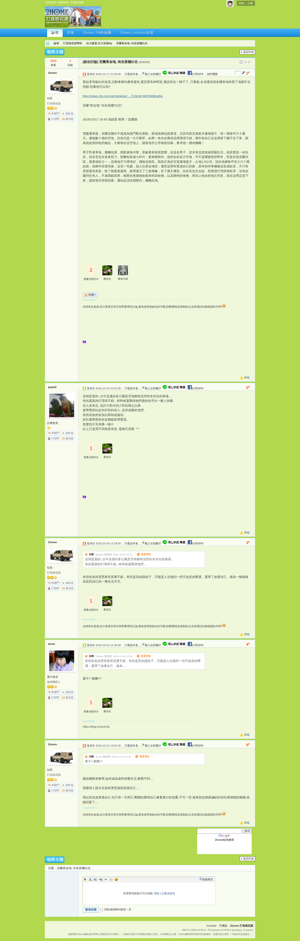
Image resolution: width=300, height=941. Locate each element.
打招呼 (55, 118)
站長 (49, 98)
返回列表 (248, 52)
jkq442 (52, 387)
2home (52, 72)
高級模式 (207, 879)
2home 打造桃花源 (47, 43)
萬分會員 (52, 676)
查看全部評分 (91, 279)
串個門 (55, 113)
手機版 (223, 925)
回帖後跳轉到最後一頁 (115, 909)
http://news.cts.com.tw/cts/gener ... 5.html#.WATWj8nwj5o (123, 96)
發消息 (69, 118)
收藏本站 (63, 2)
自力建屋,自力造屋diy (99, 43)
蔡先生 (107, 278)
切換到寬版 (77, 2)
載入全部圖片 (153, 74)
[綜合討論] (90, 62)
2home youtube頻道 (137, 32)
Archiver (211, 925)
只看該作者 (131, 74)
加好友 (69, 113)
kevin (51, 643)
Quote (106, 879)
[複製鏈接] (144, 62)
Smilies (116, 879)
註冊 (250, 3)
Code (111, 879)
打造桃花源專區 (72, 43)
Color (90, 879)
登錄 (241, 3)
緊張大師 (123, 278)
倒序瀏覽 (212, 74)
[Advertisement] (178, 18)
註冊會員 (52, 423)
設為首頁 (51, 2)
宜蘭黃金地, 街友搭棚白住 (132, 43)
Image (95, 879)
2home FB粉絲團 (97, 32)
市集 (71, 32)
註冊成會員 (168, 893)
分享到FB (195, 74)
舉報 (247, 377)
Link (101, 879)
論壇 (55, 32)
